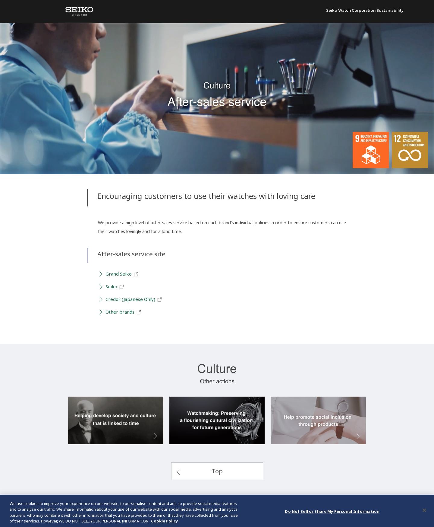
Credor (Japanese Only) (133, 299)
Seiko (114, 286)
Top (217, 471)
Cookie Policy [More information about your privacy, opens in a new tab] (164, 522)
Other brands (123, 312)
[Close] (424, 512)
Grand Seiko (122, 274)
